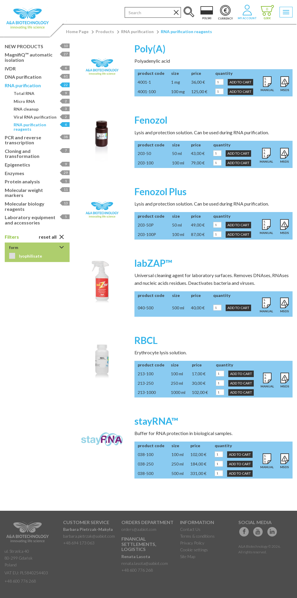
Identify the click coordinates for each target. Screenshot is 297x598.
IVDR (37, 68)
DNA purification (37, 77)
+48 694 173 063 (78, 542)
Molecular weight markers (37, 192)
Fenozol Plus (160, 191)
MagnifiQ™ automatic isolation (37, 57)
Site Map (187, 556)
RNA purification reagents (186, 31)
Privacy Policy (192, 542)
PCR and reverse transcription (37, 140)
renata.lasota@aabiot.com (144, 563)
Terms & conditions (197, 536)
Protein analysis (37, 181)
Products (105, 31)
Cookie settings (194, 549)
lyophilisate (30, 255)
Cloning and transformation (37, 153)
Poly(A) (150, 48)
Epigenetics (37, 164)
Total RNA (42, 93)
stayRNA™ (156, 421)
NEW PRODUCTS (37, 46)
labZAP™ (153, 263)
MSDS (284, 90)
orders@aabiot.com (138, 529)
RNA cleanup (42, 108)
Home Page (77, 31)
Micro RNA (42, 101)
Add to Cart (240, 82)
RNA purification (137, 31)
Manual (267, 90)
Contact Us (190, 529)
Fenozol (150, 120)
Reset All (51, 237)
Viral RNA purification (42, 116)
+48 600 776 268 (20, 581)
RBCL (146, 340)
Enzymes (37, 173)
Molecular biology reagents (37, 206)
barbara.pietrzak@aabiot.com (89, 536)
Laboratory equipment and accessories (37, 219)
